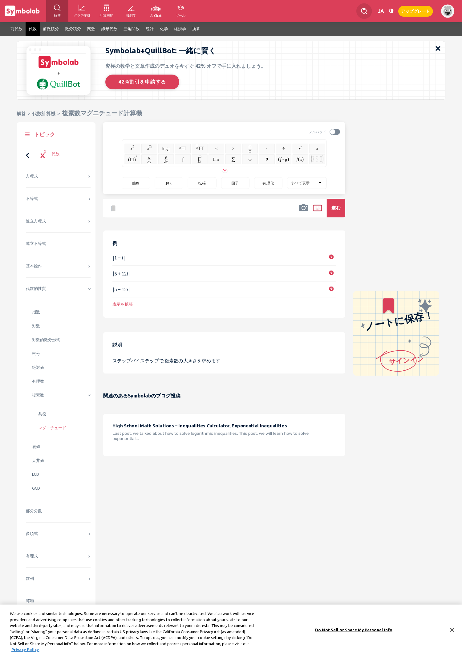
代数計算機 (43, 113)
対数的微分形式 (46, 339)
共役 (42, 414)
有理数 (38, 381)
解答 (21, 113)
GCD (36, 488)
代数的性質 (36, 288)
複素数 (38, 395)
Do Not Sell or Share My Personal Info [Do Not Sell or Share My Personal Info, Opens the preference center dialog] (353, 633)
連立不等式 (36, 243)
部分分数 (34, 511)
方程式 (32, 176)
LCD (35, 474)
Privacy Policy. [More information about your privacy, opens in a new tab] (25, 653)
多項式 (32, 533)
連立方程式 (36, 221)
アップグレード (415, 10)
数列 (30, 578)
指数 (36, 312)
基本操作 (34, 266)
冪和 (30, 601)
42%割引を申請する (142, 81)
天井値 (38, 460)
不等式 (32, 198)
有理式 (32, 556)
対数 (36, 326)
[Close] (452, 634)
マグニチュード (52, 428)
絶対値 (38, 367)
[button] (303, 212)
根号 (36, 353)
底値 (36, 446)
